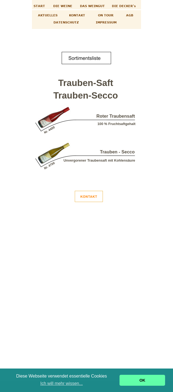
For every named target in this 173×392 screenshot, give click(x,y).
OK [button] (142, 380)
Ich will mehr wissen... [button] (61, 383)
